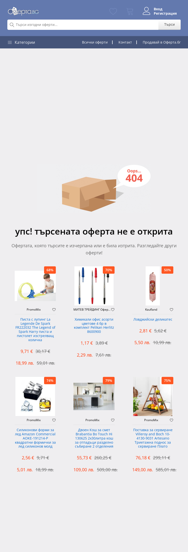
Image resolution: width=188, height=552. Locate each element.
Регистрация (165, 13)
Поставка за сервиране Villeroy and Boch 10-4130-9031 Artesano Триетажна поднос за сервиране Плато (153, 438)
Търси (169, 24)
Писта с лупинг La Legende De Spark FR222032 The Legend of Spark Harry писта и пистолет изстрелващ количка (35, 329)
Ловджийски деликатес (152, 319)
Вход (158, 9)
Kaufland (151, 309)
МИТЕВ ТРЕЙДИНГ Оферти (92, 309)
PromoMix (34, 309)
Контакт (125, 42)
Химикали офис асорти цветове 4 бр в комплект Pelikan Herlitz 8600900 (94, 325)
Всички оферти (95, 42)
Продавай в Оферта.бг (162, 42)
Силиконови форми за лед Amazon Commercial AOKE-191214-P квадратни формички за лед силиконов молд (35, 438)
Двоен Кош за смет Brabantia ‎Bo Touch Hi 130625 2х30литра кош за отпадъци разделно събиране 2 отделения (94, 438)
